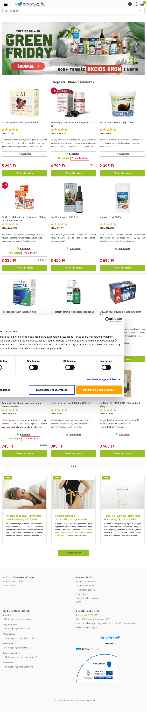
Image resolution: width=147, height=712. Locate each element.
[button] (10, 48)
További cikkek (73, 552)
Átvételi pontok (9, 585)
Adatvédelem (82, 594)
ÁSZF (78, 602)
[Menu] (130, 4)
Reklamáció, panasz (85, 590)
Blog (8, 478)
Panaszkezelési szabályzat (88, 598)
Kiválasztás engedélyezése (73, 389)
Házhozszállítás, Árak (12, 581)
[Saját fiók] (136, 4)
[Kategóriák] (5, 4)
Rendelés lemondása (86, 585)
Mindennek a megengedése (120, 389)
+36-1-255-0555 (91, 615)
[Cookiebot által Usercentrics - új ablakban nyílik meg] (129, 319)
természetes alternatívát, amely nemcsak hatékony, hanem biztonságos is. (73, 533)
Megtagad (26, 389)
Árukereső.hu (110, 644)
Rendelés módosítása (86, 581)
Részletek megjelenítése (123, 379)
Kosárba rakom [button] (24, 173)
